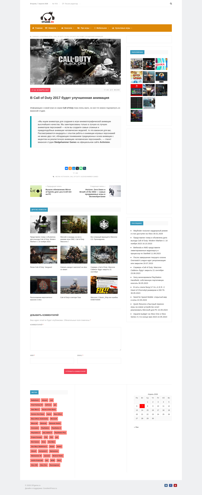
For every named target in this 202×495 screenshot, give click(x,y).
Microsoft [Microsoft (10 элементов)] (54, 419)
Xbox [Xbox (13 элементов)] (59, 460)
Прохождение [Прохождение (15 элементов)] (54, 465)
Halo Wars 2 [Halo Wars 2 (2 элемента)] (35, 409)
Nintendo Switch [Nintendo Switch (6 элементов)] (54, 423)
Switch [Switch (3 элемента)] (59, 446)
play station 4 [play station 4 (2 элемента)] (47, 432)
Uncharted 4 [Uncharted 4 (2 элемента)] (43, 451)
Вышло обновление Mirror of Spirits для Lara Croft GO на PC (58, 191)
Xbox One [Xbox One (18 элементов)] (43, 465)
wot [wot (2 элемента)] (46, 460)
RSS (55, 4)
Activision (65, 176)
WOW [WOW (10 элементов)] (52, 460)
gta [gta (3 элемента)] (55, 405)
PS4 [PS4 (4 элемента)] (51, 437)
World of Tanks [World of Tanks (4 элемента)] (58, 456)
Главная (39, 28)
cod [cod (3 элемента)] (51, 400)
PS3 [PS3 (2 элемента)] (45, 437)
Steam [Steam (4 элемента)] (52, 446)
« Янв (136, 427)
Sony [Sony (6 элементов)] (43, 442)
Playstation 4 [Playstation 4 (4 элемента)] (35, 432)
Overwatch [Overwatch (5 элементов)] (34, 428)
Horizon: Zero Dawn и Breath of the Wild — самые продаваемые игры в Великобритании (92, 193)
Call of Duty (75, 176)
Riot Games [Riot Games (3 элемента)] (35, 442)
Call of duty (59, 36)
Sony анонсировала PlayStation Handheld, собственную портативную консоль (147, 280)
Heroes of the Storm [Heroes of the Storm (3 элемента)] (49, 409)
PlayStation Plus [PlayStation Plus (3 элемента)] (60, 432)
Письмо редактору (70, 4)
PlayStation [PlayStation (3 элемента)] (45, 428)
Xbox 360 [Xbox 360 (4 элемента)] (34, 465)
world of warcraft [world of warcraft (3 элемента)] (37, 460)
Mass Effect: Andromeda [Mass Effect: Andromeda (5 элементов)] (39, 419)
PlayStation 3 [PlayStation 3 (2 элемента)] (56, 428)
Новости (52, 28)
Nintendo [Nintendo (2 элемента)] (43, 423)
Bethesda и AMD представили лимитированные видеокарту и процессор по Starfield (145, 250)
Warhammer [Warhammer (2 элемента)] (54, 451)
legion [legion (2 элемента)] (49, 414)
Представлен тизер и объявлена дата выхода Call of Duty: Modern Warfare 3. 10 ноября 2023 (149, 241)
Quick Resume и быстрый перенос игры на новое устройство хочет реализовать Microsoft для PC (147, 307)
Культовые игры (122, 28)
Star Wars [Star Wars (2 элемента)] (51, 442)
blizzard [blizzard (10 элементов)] (44, 400)
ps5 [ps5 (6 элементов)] (57, 437)
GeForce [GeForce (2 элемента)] (48, 405)
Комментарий (36, 325)
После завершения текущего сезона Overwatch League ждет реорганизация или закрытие (148, 260)
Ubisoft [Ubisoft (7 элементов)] (33, 451)
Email (80, 355)
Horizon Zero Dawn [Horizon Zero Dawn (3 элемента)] (37, 414)
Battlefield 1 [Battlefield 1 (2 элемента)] (35, 400)
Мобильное (101, 28)
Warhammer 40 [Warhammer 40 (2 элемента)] (36, 456)
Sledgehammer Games (89, 176)
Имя (32, 355)
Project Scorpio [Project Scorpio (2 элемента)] (36, 437)
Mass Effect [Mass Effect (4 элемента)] (58, 414)
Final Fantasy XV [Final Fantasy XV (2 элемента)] (37, 405)
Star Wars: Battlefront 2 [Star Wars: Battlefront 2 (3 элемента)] (39, 446)
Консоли (68, 28)
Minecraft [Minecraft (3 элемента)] (34, 423)
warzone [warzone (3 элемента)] (47, 456)
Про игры (85, 28)
